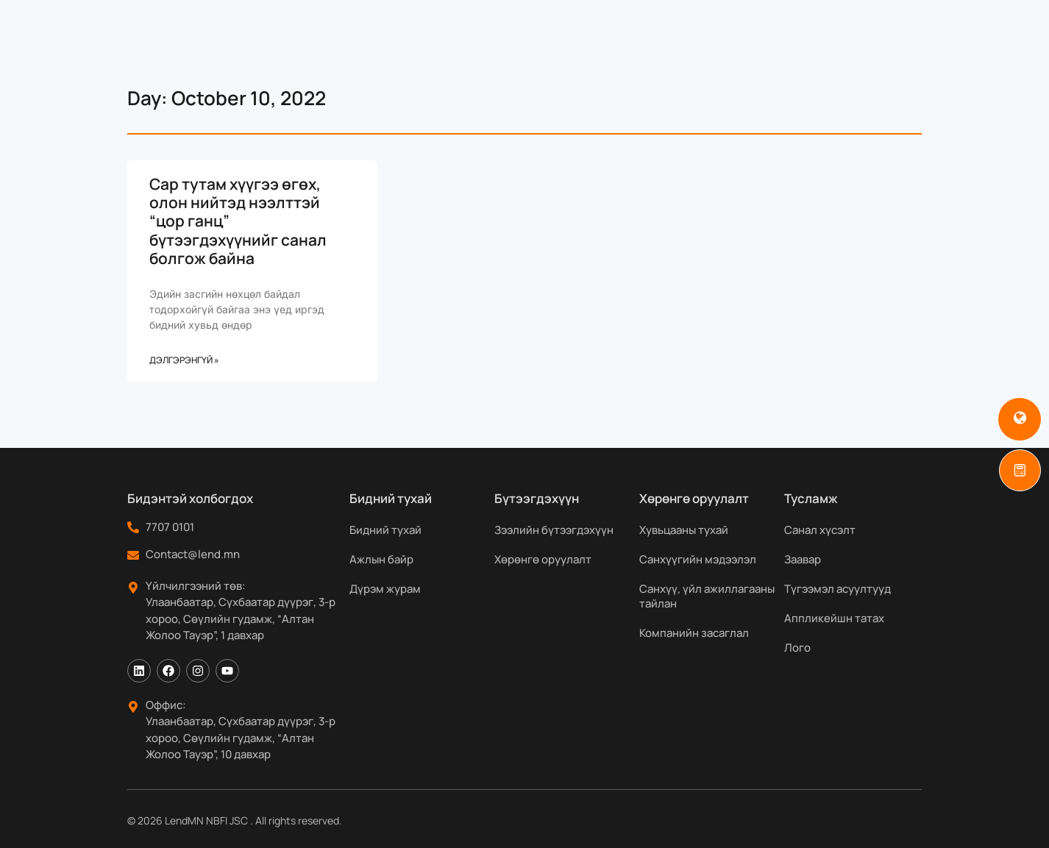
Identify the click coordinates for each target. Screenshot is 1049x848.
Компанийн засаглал (694, 633)
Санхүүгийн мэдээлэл (697, 559)
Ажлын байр (381, 559)
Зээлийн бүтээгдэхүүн (554, 530)
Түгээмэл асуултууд (837, 588)
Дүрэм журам (385, 588)
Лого (797, 647)
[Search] (957, 13)
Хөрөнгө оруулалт (542, 559)
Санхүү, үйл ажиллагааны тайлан (707, 596)
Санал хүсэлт (820, 530)
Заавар (802, 559)
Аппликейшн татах (834, 618)
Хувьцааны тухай (683, 530)
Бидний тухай (385, 530)
